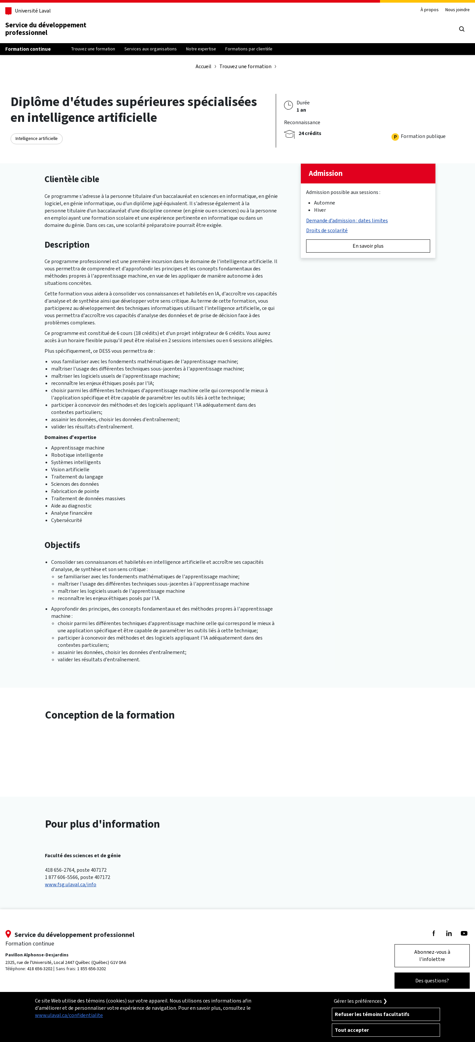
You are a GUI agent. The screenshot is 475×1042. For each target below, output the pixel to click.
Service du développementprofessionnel (45, 28)
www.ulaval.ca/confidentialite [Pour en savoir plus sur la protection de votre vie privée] (69, 1015)
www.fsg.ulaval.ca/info (70, 884)
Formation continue (28, 49)
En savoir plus (368, 245)
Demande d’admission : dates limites (347, 220)
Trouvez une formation (245, 66)
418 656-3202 (39, 969)
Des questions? (432, 980)
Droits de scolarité (327, 230)
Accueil (203, 66)
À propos (430, 10)
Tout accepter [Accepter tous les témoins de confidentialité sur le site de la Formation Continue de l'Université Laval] (352, 1030)
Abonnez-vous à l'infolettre (432, 955)
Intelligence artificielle (37, 138)
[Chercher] (462, 29)
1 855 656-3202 (91, 969)
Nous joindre (457, 10)
